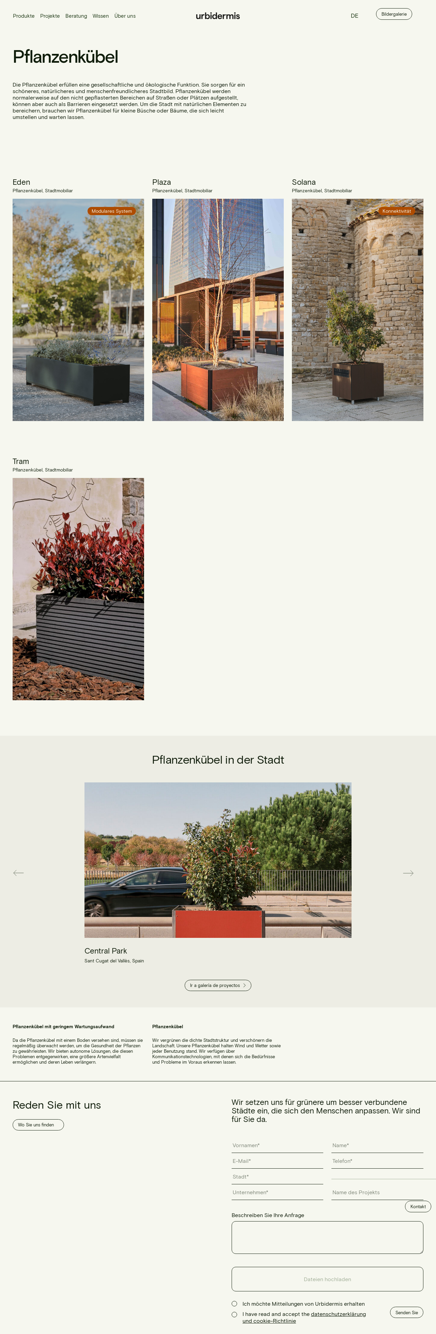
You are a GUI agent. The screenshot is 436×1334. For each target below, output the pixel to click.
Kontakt (418, 1206)
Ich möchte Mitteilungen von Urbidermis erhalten (304, 1303)
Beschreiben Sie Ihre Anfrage (268, 1215)
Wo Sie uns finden (36, 1124)
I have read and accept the (304, 1317)
